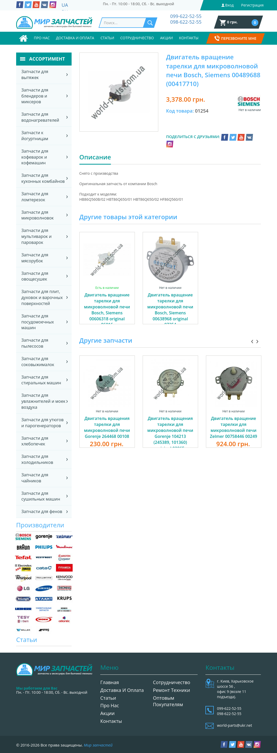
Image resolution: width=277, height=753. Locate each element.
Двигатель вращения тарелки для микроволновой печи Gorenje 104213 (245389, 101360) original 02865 (170, 433)
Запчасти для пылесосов (34, 343)
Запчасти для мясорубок (34, 258)
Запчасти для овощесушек (34, 276)
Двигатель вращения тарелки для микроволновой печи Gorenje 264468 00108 (107, 427)
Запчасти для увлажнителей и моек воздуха (43, 401)
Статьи (107, 37)
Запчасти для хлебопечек (34, 441)
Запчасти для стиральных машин (41, 380)
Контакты (188, 37)
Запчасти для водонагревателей (40, 117)
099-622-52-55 (186, 16)
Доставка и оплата (75, 37)
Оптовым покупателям (168, 701)
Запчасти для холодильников (37, 459)
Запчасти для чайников (34, 478)
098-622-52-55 (186, 22)
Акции (166, 37)
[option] (107, 284)
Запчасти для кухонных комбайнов (43, 178)
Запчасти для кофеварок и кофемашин (34, 157)
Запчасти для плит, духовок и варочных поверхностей (42, 297)
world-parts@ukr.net (234, 725)
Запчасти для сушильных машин (40, 496)
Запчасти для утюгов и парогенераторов (42, 423)
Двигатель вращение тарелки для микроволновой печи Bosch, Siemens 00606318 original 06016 (107, 309)
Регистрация (252, 5)
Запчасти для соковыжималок (37, 361)
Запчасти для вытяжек (34, 74)
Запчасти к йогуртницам (34, 135)
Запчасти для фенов (41, 511)
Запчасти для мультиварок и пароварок (36, 236)
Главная (109, 682)
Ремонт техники (171, 690)
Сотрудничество (137, 37)
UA (65, 5)
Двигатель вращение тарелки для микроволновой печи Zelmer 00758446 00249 (233, 427)
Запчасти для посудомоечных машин (37, 322)
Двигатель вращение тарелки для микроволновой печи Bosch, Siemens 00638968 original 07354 (170, 309)
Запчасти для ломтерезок (34, 197)
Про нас (42, 37)
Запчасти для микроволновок (37, 215)
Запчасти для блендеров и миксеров (34, 96)
